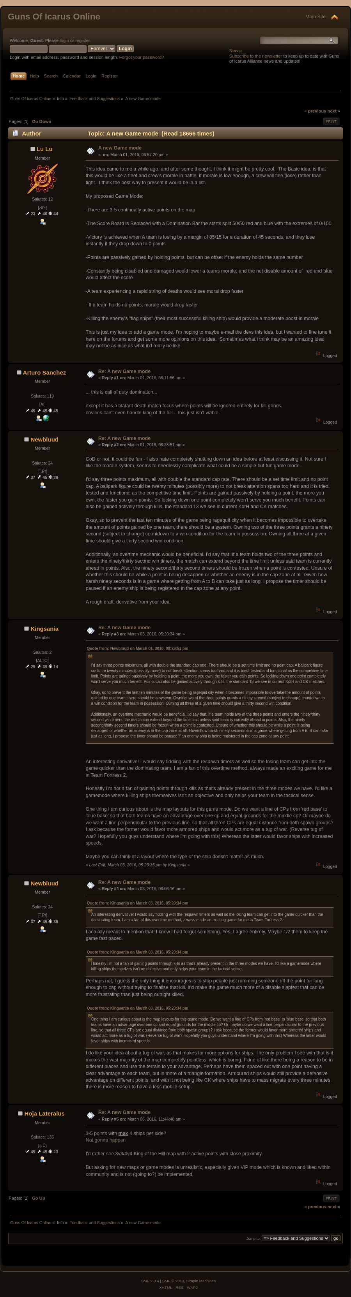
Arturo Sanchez (44, 372)
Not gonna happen (106, 1140)
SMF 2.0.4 (150, 1281)
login (64, 40)
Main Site (315, 16)
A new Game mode (120, 148)
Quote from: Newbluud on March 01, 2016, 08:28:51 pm (137, 648)
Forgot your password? (141, 57)
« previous (315, 111)
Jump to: (253, 1238)
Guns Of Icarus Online (54, 16)
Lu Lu (45, 149)
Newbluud (44, 439)
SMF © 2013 (173, 1281)
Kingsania (44, 628)
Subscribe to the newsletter (255, 56)
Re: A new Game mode (124, 371)
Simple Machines (201, 1281)
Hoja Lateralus (45, 1113)
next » (334, 111)
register (82, 40)
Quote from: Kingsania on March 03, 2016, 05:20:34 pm (137, 903)
